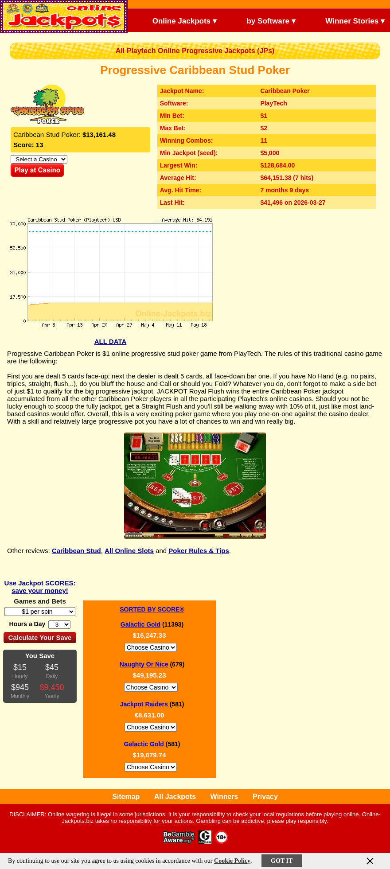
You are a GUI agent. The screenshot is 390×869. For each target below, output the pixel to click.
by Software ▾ (264, 20)
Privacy (265, 796)
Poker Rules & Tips (198, 550)
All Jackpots (175, 796)
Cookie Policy (232, 860)
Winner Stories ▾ (348, 20)
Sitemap (126, 796)
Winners (224, 796)
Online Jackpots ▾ (177, 20)
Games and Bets (40, 601)
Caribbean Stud (76, 550)
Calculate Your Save (40, 637)
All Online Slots (129, 550)
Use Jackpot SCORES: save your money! (40, 586)
